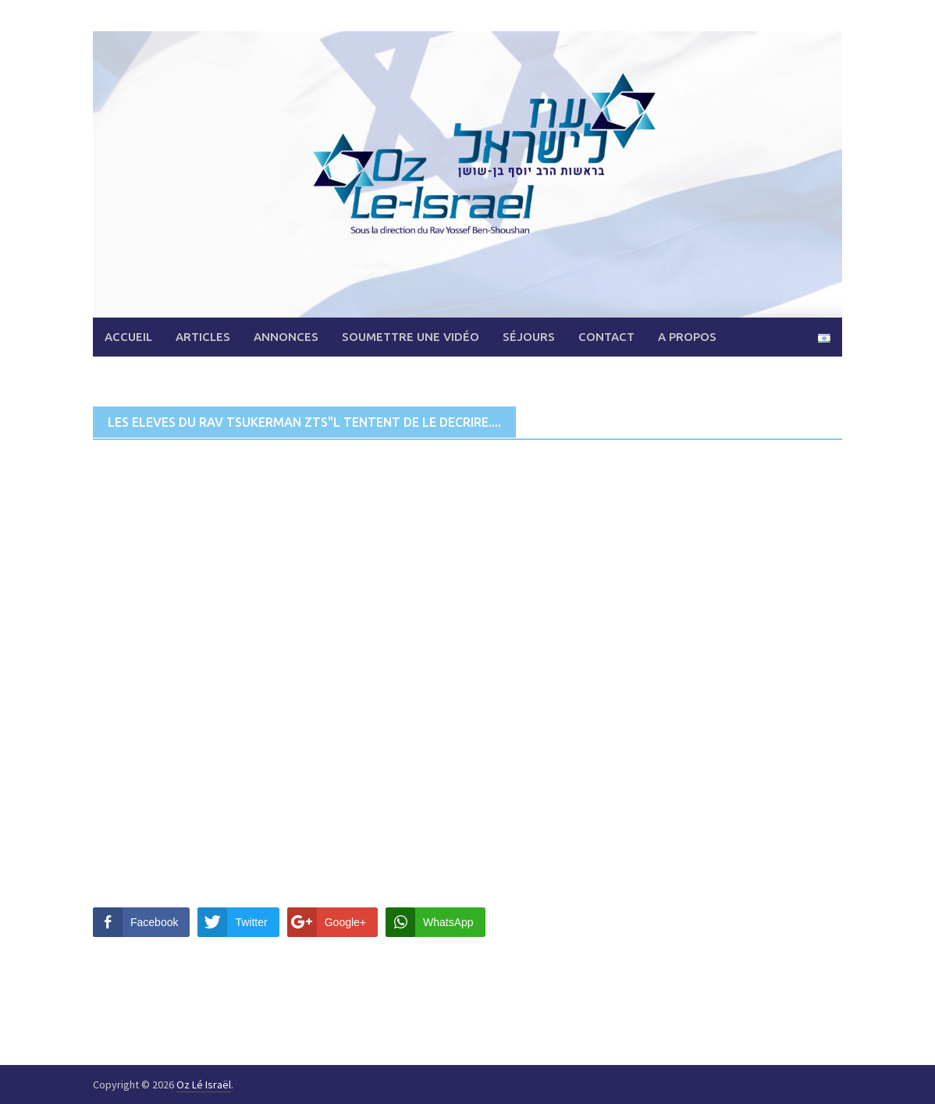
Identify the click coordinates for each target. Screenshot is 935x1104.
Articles (203, 336)
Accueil (128, 336)
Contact (606, 336)
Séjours (529, 336)
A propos (687, 336)
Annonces (286, 336)
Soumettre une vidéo (410, 336)
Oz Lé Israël (203, 1084)
